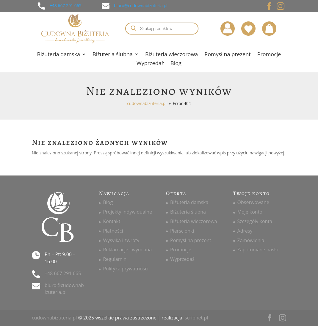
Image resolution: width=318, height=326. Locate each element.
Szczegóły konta (254, 221)
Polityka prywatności (125, 268)
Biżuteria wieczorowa (171, 55)
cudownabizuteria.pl (54, 317)
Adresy (245, 231)
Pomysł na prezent (227, 55)
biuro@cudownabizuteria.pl (140, 5)
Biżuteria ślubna (113, 55)
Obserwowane (253, 202)
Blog (175, 64)
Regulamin (114, 259)
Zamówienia (250, 240)
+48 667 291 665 (66, 5)
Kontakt (111, 221)
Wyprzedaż (150, 64)
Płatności (113, 231)
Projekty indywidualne (127, 212)
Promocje (269, 55)
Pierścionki (182, 231)
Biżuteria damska (58, 55)
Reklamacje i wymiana (127, 249)
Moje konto (249, 212)
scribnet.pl (196, 317)
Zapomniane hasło (257, 249)
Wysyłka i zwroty (121, 240)
